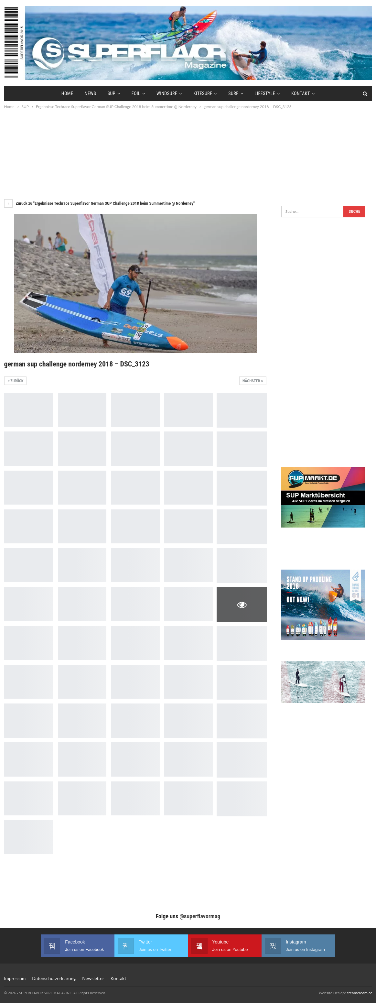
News (90, 93)
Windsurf (166, 93)
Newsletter (93, 978)
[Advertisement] (188, 154)
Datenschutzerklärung (54, 978)
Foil (136, 93)
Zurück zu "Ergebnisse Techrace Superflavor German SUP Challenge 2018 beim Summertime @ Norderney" (99, 203)
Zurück (15, 381)
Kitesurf (202, 93)
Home (67, 93)
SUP (111, 93)
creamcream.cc (359, 992)
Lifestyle (264, 93)
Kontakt (300, 93)
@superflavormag (199, 916)
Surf (233, 93)
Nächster (252, 381)
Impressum (15, 978)
